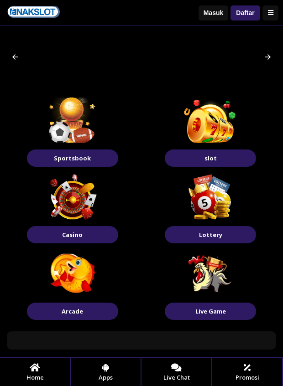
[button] (15, 57)
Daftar (245, 12)
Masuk (214, 12)
